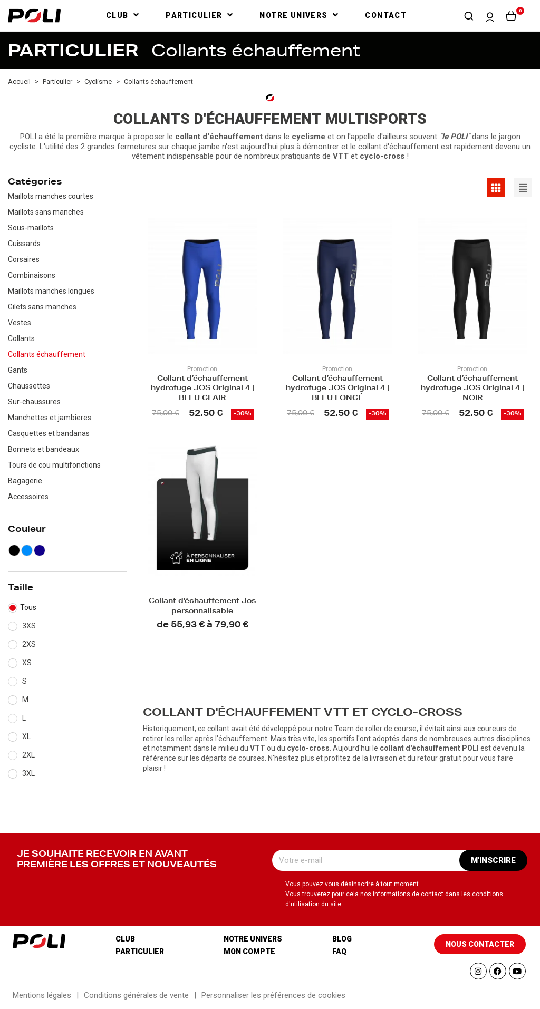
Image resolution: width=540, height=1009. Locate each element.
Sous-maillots (31, 228)
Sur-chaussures (34, 401)
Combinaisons (31, 275)
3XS (29, 626)
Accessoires (28, 496)
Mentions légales (42, 995)
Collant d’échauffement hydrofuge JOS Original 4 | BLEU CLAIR (202, 389)
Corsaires (24, 259)
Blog (342, 939)
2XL (28, 755)
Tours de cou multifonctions (54, 465)
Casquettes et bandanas (49, 433)
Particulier (139, 951)
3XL (28, 773)
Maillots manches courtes (50, 196)
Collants (21, 338)
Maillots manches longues (51, 291)
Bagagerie (25, 481)
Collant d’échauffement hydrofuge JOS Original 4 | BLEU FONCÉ (337, 389)
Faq (339, 951)
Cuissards (24, 243)
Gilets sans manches (42, 307)
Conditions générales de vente (136, 995)
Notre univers (253, 939)
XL (26, 736)
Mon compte (249, 951)
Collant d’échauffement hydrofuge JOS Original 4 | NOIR (472, 389)
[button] (468, 15)
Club (125, 939)
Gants (17, 370)
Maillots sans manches (46, 212)
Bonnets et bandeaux (43, 449)
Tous (28, 607)
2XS (29, 644)
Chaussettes (29, 386)
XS (27, 662)
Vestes (19, 322)
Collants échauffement (46, 354)
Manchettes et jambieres (49, 417)
